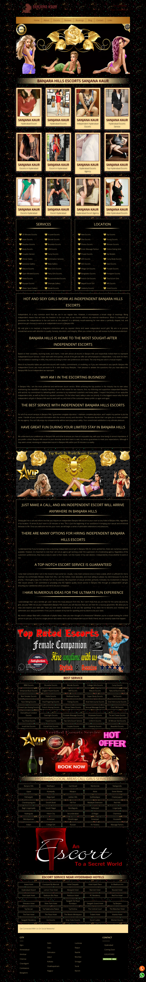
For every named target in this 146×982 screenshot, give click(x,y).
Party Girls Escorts (55, 273)
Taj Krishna (73, 909)
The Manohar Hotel (117, 909)
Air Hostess (95, 824)
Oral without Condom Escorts (28, 714)
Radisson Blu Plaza (51, 895)
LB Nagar (94, 813)
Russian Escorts (28, 283)
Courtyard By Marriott (50, 884)
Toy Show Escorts (28, 721)
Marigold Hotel (73, 890)
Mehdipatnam (28, 819)
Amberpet (51, 819)
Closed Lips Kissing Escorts (28, 707)
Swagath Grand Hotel (95, 903)
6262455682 (109, 954)
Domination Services (56, 259)
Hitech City (51, 813)
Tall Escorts (117, 696)
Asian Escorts (27, 239)
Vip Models (111, 254)
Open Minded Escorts (30, 273)
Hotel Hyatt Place (95, 884)
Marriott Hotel (95, 890)
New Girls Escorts (54, 268)
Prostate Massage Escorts (73, 715)
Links (110, 20)
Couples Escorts (73, 726)
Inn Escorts (51, 920)
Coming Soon (109, 949)
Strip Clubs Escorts (73, 920)
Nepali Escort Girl (87, 283)
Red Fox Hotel (117, 895)
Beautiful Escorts (117, 726)
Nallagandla (117, 786)
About (46, 20)
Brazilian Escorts (28, 244)
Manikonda (95, 786)
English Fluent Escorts (50, 691)
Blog (90, 20)
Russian (73, 824)
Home (36, 20)
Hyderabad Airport (29, 890)
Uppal (28, 791)
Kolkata (50, 961)
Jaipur (49, 957)
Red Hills (117, 802)
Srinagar (78, 961)
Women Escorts (113, 244)
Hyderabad (108, 945)
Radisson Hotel (73, 895)
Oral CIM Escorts (117, 707)
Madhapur (51, 786)
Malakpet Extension (95, 802)
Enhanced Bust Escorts (28, 691)
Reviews (67, 20)
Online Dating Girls (114, 249)
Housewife (117, 819)
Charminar (117, 813)
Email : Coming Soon (118, 10)
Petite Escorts (27, 278)
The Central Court (95, 909)
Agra (21, 945)
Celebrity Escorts (87, 288)
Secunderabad (73, 813)
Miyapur (73, 791)
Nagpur (50, 971)
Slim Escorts (86, 264)
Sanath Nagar (51, 808)
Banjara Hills (28, 786)
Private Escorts (86, 254)
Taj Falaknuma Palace (51, 909)
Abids (95, 791)
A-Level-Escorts (54, 234)
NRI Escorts (111, 283)
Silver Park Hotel (51, 903)
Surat (77, 966)
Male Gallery (52, 264)
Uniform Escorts (95, 721)
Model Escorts (53, 288)
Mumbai (78, 957)
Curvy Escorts (53, 254)
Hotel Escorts (112, 288)
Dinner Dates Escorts (73, 707)
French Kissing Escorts (50, 707)
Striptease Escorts (95, 715)
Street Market (117, 791)
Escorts (57, 20)
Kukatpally (51, 791)
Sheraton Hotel (29, 903)
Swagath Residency (28, 920)
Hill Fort (73, 802)
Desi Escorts (111, 264)
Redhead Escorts (73, 696)
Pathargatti (28, 797)
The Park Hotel (28, 914)
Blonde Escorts (53, 239)
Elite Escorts (86, 239)
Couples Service (28, 254)
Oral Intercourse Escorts (117, 702)
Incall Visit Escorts (29, 726)
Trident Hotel (95, 914)
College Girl (50, 824)
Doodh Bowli (51, 802)
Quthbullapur (95, 797)
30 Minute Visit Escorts (117, 721)
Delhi (49, 943)
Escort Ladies (95, 920)
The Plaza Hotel (51, 914)
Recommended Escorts (57, 278)
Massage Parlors (117, 824)
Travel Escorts (50, 721)
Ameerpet (95, 819)
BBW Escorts (28, 685)
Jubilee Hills (73, 797)
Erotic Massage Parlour (90, 249)
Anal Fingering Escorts (50, 702)
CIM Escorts (52, 249)
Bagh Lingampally (28, 808)
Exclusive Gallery (28, 264)
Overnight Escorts (51, 715)
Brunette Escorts (54, 244)
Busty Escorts (27, 249)
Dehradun (51, 952)
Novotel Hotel (117, 890)
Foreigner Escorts (113, 273)
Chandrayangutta (28, 802)
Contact (100, 20)
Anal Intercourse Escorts (95, 702)
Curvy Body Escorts (114, 259)
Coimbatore (24, 968)
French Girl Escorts (88, 278)
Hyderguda (28, 813)
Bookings (80, 20)
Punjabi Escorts (112, 268)
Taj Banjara (117, 903)
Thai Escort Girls (113, 278)
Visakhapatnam (53, 966)
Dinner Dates (27, 259)
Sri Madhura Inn (117, 884)
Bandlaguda (73, 808)
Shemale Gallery (54, 283)
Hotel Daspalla (73, 884)
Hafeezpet (95, 808)
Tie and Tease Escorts (117, 715)
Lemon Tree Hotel (51, 890)
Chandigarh (24, 963)
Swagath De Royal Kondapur (73, 902)
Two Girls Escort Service (73, 721)
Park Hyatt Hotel (28, 895)
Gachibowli (73, 786)
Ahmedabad (24, 949)
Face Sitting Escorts (28, 702)
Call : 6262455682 (120, 6)
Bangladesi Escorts (88, 273)
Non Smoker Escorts (28, 696)
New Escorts (86, 234)
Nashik (77, 952)
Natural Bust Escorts (117, 691)
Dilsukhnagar (73, 819)
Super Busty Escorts (95, 696)
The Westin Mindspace (73, 914)
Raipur (77, 947)
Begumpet (51, 797)
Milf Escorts (72, 691)
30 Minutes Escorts (29, 234)
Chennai (23, 959)
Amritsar (23, 954)
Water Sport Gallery (29, 288)
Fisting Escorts (73, 702)
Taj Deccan (28, 909)
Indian (28, 824)
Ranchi (77, 971)
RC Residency (95, 895)
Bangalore (24, 973)
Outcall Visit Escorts (50, 726)
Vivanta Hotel (117, 914)
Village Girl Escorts (88, 268)
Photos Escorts (87, 244)
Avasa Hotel (28, 884)
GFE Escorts (85, 259)
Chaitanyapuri (117, 797)
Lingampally (117, 808)
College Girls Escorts (95, 685)
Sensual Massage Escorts (95, 707)
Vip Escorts (111, 234)
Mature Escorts (28, 268)
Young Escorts (112, 239)
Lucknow (78, 943)
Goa (48, 947)
